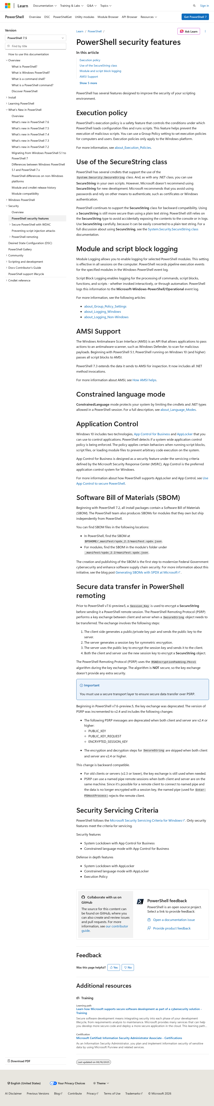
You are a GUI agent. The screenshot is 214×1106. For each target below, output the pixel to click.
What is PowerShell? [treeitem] (24, 66)
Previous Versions (38, 1093)
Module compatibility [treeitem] (25, 193)
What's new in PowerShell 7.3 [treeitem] (30, 141)
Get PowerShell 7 (195, 17)
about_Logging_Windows (102, 311)
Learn (79, 31)
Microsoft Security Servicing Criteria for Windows (146, 820)
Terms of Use (112, 1093)
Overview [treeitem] (18, 116)
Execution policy (90, 60)
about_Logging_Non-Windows (106, 317)
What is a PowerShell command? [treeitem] (32, 85)
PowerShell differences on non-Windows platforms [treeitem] (37, 178)
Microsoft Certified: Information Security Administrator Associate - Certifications (129, 1038)
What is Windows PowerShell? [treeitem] (31, 72)
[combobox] (35, 38)
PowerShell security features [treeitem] (30, 218)
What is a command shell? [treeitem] (28, 79)
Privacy (91, 1093)
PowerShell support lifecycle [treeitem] (26, 274)
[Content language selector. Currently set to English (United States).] (24, 1083)
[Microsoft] (7, 5)
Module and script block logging (100, 71)
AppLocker (185, 434)
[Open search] (194, 5)
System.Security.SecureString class (173, 229)
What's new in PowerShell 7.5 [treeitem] (30, 128)
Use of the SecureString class (98, 65)
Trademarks (132, 1093)
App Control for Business (152, 434)
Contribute (75, 1093)
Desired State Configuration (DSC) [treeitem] (30, 243)
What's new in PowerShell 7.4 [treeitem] (30, 134)
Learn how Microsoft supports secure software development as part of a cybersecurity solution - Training (139, 1011)
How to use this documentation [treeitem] (28, 54)
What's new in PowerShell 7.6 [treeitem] (30, 122)
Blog (57, 1093)
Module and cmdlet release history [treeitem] (34, 187)
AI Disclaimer (13, 1093)
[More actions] (205, 31)
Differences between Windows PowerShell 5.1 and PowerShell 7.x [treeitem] (38, 167)
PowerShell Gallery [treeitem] (20, 249)
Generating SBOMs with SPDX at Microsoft (146, 572)
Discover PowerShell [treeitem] (24, 91)
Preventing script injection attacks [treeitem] (33, 231)
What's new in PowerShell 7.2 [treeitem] (30, 147)
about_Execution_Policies (133, 147)
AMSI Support (89, 76)
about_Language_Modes (178, 409)
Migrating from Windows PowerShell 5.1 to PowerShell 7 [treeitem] (39, 155)
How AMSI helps (144, 380)
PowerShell (95, 31)
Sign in (204, 6)
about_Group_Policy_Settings (105, 306)
